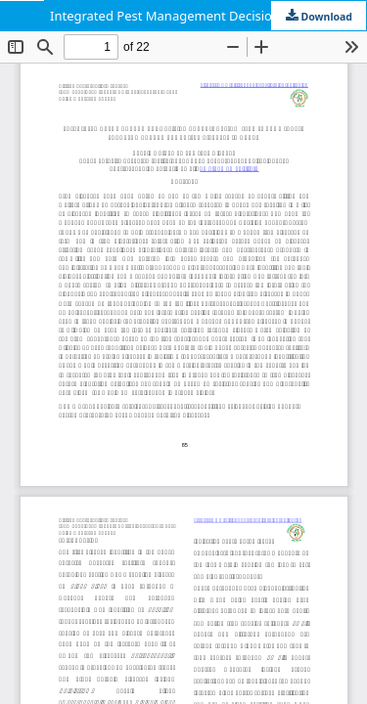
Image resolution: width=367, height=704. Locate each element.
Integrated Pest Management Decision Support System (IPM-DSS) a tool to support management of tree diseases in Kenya (208, 15)
